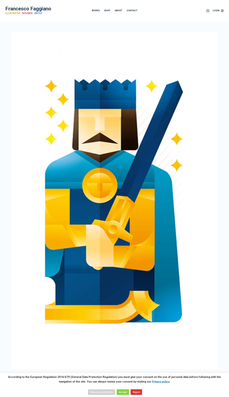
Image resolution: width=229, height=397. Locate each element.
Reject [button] (136, 392)
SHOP (107, 10)
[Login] (218, 11)
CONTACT (132, 10)
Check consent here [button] (101, 392)
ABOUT (118, 10)
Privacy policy (161, 381)
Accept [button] (123, 392)
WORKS (96, 10)
